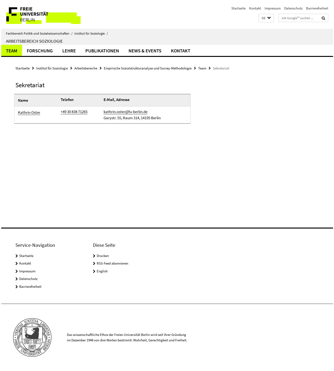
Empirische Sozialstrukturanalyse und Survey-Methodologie (148, 68)
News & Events (144, 51)
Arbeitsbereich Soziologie (34, 41)
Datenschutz (293, 8)
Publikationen (102, 51)
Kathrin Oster (29, 112)
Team (11, 51)
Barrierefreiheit (317, 8)
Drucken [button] (103, 255)
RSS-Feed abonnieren (112, 263)
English (102, 271)
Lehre (69, 51)
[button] (266, 18)
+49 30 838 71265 (74, 111)
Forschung (40, 51)
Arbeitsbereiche (85, 68)
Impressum (273, 8)
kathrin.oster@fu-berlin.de (125, 111)
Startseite (238, 8)
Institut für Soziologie (91, 33)
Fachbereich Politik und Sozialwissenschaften (39, 33)
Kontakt (255, 8)
